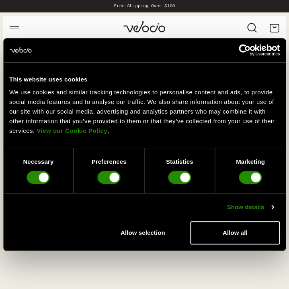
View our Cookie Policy (72, 130)
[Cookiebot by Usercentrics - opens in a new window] (244, 50)
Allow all (235, 232)
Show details (245, 207)
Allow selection (143, 232)
